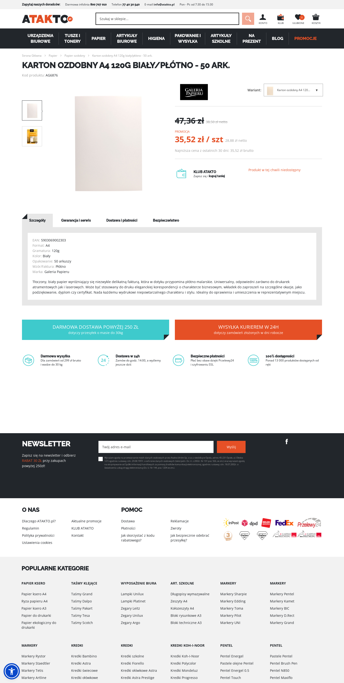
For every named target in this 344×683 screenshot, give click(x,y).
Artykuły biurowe (126, 38)
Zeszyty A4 (179, 601)
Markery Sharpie (233, 594)
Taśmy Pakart (81, 608)
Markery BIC (279, 608)
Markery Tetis (32, 670)
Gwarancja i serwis (76, 220)
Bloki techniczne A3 (186, 622)
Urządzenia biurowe (40, 38)
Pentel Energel (231, 656)
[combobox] (167, 19)
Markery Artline (34, 677)
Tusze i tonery (72, 38)
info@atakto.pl (164, 4)
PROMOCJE (305, 38)
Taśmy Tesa (80, 615)
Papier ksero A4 (34, 594)
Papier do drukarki (36, 615)
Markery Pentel (282, 594)
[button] (12, 671)
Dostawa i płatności (121, 220)
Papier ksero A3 (34, 608)
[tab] (37, 220)
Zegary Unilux (132, 615)
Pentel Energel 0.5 (234, 670)
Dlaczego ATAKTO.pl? (39, 521)
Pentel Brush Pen (283, 663)
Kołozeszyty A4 (182, 608)
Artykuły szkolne (221, 38)
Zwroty (176, 528)
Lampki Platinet (133, 601)
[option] (108, 143)
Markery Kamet (282, 601)
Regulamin (30, 528)
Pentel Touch (230, 677)
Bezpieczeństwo (166, 220)
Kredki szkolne (132, 656)
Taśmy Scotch (82, 622)
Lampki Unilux (132, 594)
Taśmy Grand (81, 594)
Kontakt (77, 535)
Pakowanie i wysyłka (188, 38)
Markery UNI (230, 622)
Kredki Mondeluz (184, 670)
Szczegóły (37, 220)
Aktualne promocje (86, 521)
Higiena (156, 38)
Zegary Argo (130, 622)
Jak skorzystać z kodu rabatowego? (138, 537)
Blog (277, 38)
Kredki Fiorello (132, 663)
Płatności (128, 528)
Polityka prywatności (38, 535)
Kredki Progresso (184, 677)
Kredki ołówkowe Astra (139, 670)
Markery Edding (233, 601)
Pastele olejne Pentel (236, 663)
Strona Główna (32, 56)
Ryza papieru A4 (35, 601)
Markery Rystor (34, 656)
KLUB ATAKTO (82, 528)
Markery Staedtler (36, 663)
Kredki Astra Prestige (137, 677)
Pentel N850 (279, 670)
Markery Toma (231, 608)
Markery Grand (282, 622)
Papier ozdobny (74, 56)
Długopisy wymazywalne (190, 594)
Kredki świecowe (84, 670)
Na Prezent (251, 38)
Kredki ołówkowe (84, 677)
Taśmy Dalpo (81, 601)
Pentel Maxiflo (281, 677)
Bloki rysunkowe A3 (186, 615)
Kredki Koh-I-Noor (185, 656)
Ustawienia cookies (37, 542)
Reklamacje (180, 521)
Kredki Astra (81, 663)
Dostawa (128, 521)
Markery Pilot (230, 615)
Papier (98, 38)
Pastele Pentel (281, 656)
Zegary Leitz (130, 608)
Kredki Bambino (84, 656)
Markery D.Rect (282, 615)
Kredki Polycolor (183, 663)
